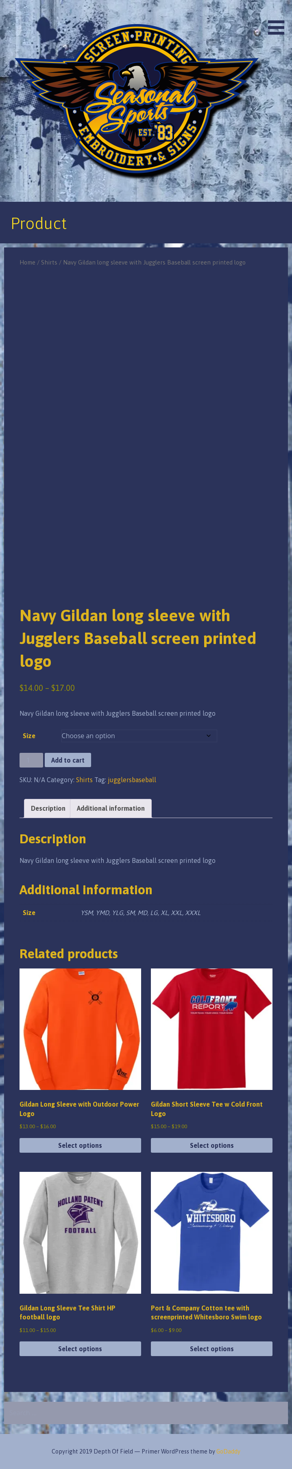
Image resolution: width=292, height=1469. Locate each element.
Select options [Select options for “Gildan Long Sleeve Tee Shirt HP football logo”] (80, 1348)
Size (29, 735)
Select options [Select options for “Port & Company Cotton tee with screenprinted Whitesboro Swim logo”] (212, 1348)
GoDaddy (228, 1451)
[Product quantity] (31, 760)
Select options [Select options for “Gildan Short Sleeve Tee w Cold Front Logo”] (212, 1145)
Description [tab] (48, 808)
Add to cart (68, 760)
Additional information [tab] (111, 808)
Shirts (49, 262)
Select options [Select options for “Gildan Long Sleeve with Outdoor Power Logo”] (80, 1145)
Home (27, 262)
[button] (279, 18)
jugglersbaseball (132, 779)
